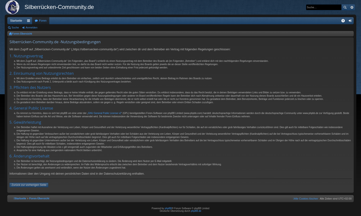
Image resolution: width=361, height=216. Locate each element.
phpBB (168, 208)
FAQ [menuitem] (345, 21)
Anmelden (31, 27)
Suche (345, 7)
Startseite (16, 20)
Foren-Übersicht (22, 33)
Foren (42, 20)
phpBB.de (196, 211)
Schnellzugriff (29, 21)
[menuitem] (305, 198)
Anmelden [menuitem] (351, 21)
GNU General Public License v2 (104, 113)
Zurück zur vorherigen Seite (29, 185)
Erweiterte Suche (352, 7)
